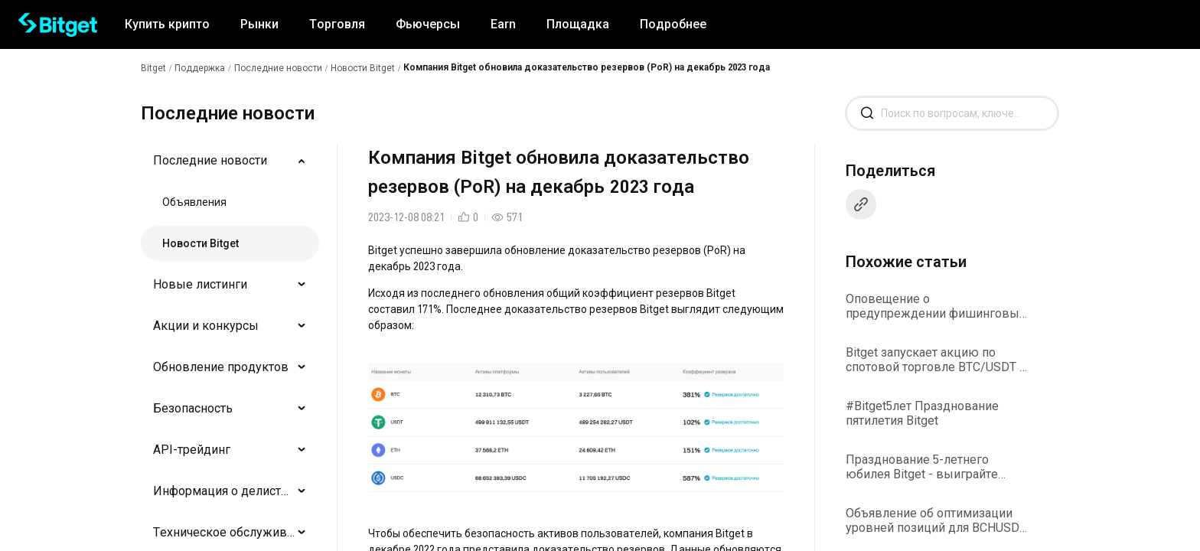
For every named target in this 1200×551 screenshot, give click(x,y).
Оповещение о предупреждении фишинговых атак (936, 306)
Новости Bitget (363, 68)
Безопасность (193, 408)
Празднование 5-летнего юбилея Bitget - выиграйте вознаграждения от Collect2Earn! (922, 466)
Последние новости (278, 68)
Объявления (194, 202)
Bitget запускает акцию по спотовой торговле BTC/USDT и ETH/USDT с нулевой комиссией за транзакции (936, 359)
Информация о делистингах (224, 491)
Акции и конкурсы (206, 325)
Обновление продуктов (221, 367)
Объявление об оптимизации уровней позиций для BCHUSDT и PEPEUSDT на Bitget (936, 520)
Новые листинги (200, 284)
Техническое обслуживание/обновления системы (224, 532)
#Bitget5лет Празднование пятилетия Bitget (922, 413)
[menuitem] (230, 160)
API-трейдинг (191, 449)
